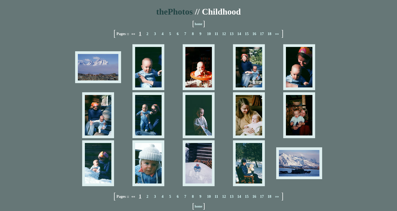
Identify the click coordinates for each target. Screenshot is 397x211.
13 (231, 34)
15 (247, 34)
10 (209, 34)
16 (254, 34)
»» (277, 34)
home (198, 24)
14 (239, 34)
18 (269, 34)
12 (224, 34)
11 (216, 34)
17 (262, 34)
